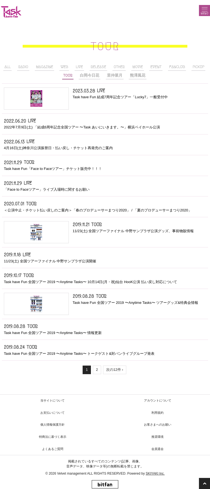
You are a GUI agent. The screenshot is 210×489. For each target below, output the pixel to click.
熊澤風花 (137, 75)
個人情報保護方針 (52, 424)
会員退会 (157, 449)
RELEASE (98, 67)
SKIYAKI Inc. (155, 473)
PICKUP (198, 67)
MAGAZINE (44, 67)
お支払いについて (52, 412)
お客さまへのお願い (157, 424)
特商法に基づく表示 (52, 436)
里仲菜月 (114, 75)
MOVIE (137, 67)
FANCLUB (177, 67)
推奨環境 (157, 436)
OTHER (119, 67)
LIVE (79, 67)
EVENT (155, 67)
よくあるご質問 (52, 449)
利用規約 (157, 412)
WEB (64, 67)
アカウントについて (157, 400)
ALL (7, 67)
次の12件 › (114, 370)
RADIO (23, 67)
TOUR (67, 75)
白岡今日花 (89, 75)
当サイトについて (52, 400)
